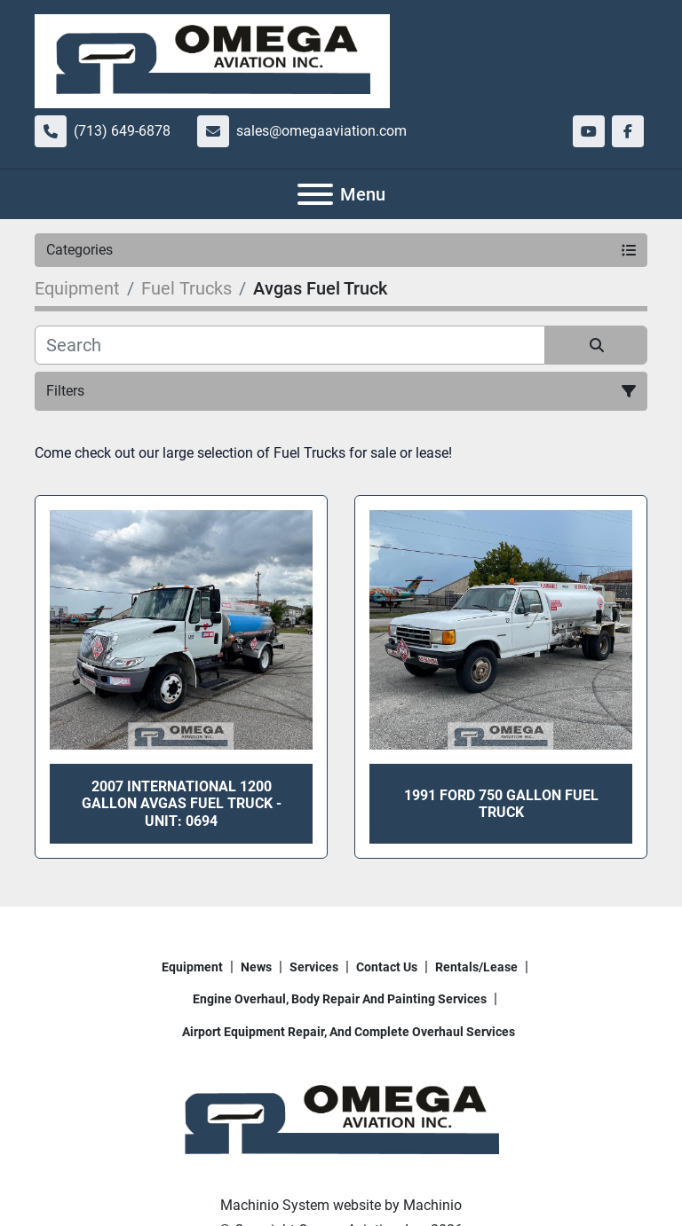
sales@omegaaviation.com (321, 130)
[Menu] (315, 194)
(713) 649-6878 (122, 130)
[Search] (290, 345)
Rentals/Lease (476, 967)
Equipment (192, 967)
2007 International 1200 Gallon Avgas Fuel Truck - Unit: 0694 (182, 803)
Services (313, 967)
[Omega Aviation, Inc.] (341, 1120)
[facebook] (628, 131)
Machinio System (274, 1205)
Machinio (432, 1205)
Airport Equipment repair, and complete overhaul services (348, 1032)
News (256, 967)
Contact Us (386, 967)
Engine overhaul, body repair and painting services (340, 999)
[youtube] (589, 131)
